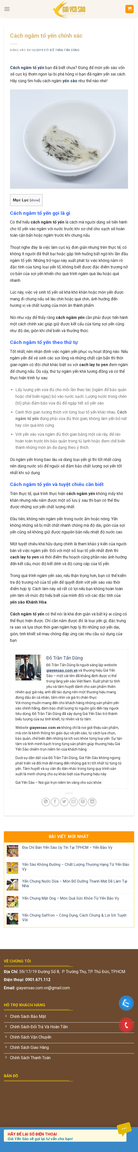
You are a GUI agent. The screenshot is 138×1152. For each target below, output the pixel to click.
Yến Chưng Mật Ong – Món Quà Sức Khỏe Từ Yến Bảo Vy (70, 898)
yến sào (69, 80)
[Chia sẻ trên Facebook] (55, 802)
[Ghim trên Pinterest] (83, 802)
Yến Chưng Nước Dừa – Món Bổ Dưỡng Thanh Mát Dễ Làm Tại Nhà (74, 883)
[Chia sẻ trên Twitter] (64, 802)
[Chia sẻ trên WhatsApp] (46, 802)
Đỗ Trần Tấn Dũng (64, 50)
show (35, 200)
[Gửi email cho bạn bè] (73, 802)
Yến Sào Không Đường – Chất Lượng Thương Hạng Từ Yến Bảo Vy (75, 866)
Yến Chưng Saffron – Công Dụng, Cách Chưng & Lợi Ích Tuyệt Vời (74, 917)
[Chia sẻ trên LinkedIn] (92, 802)
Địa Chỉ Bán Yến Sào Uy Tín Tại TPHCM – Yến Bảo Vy (67, 847)
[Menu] (7, 9)
